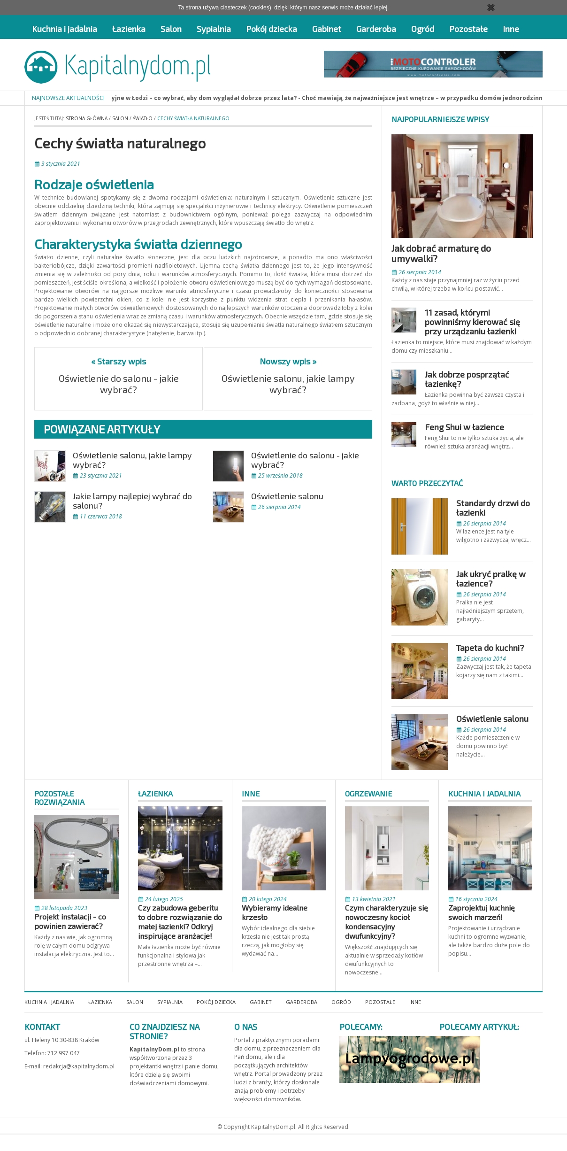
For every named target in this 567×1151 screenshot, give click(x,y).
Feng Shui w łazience (464, 427)
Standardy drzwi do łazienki (493, 508)
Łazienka (129, 28)
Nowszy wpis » (288, 361)
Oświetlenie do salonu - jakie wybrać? (119, 383)
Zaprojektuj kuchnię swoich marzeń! (481, 912)
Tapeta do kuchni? (490, 647)
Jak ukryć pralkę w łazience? (491, 578)
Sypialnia (214, 28)
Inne (511, 28)
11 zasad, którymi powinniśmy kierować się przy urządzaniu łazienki (472, 321)
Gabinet (326, 28)
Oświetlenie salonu (287, 496)
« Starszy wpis (118, 361)
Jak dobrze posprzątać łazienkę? (467, 379)
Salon (171, 28)
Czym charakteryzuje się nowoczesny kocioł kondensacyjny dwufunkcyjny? (386, 921)
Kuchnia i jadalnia (64, 28)
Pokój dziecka (271, 28)
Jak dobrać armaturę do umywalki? (441, 253)
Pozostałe (468, 28)
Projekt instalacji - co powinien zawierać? (70, 921)
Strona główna (86, 118)
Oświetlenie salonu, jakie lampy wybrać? (288, 383)
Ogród (422, 28)
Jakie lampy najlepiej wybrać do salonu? (132, 500)
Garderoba (376, 28)
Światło (143, 118)
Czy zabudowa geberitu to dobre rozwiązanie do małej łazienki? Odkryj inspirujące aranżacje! (180, 921)
